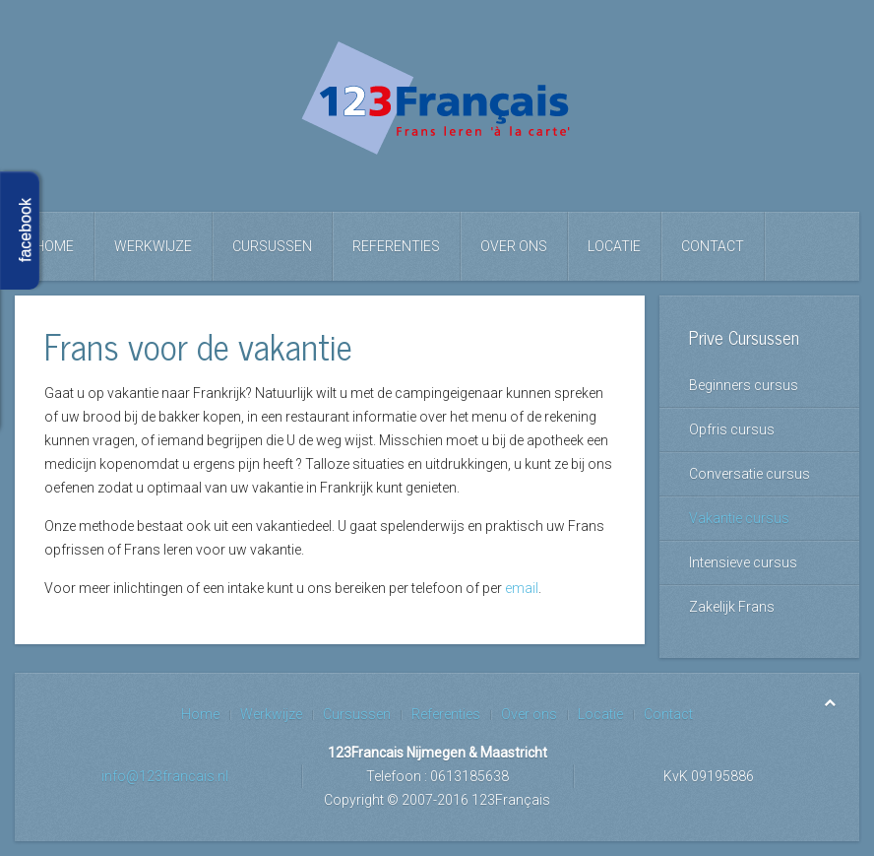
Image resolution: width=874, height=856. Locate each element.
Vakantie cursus (739, 518)
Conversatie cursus (749, 474)
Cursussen (272, 246)
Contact (712, 246)
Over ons (513, 246)
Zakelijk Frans (732, 607)
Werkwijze (153, 246)
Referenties (396, 246)
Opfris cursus (732, 429)
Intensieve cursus (743, 562)
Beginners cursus (743, 385)
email (521, 588)
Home (54, 246)
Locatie (614, 246)
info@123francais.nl (164, 776)
